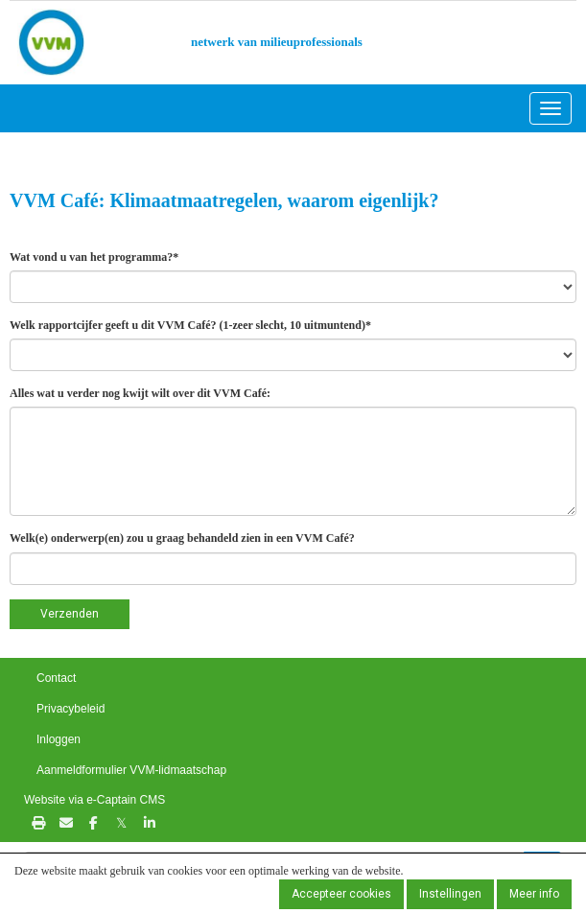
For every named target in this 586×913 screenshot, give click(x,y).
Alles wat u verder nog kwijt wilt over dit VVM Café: (140, 393)
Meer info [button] (534, 894)
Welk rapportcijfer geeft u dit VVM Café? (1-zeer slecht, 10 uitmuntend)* (190, 325)
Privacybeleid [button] (70, 708)
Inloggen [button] (58, 739)
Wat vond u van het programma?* (94, 257)
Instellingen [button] (450, 894)
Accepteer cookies (341, 894)
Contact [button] (56, 678)
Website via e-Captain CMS (94, 800)
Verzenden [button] (69, 613)
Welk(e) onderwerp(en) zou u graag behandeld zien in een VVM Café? (182, 538)
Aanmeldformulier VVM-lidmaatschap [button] (131, 770)
